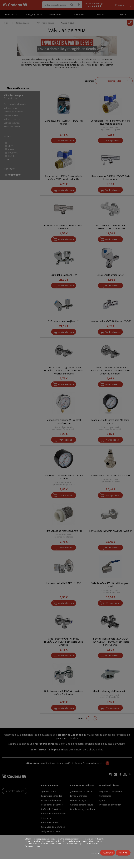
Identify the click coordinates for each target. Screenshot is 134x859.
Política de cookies (32, 846)
